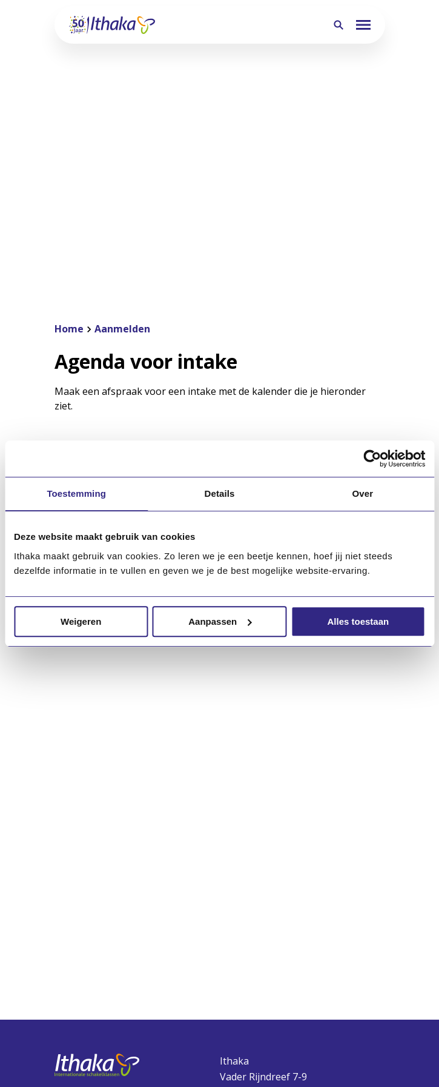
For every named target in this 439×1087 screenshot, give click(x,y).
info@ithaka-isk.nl (261, 811)
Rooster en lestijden (268, 965)
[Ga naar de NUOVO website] (219, 1013)
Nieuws (71, 965)
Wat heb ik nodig (259, 990)
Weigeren (81, 621)
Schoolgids (79, 917)
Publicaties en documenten (118, 941)
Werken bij (79, 990)
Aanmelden (246, 893)
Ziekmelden (247, 941)
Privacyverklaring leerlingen (273, 1031)
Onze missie (82, 893)
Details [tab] (220, 493)
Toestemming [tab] (76, 493)
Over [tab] (363, 493)
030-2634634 (249, 796)
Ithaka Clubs (248, 917)
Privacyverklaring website (162, 1031)
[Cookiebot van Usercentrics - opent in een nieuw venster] (372, 458)
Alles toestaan (358, 621)
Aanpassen (219, 621)
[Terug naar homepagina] (112, 25)
